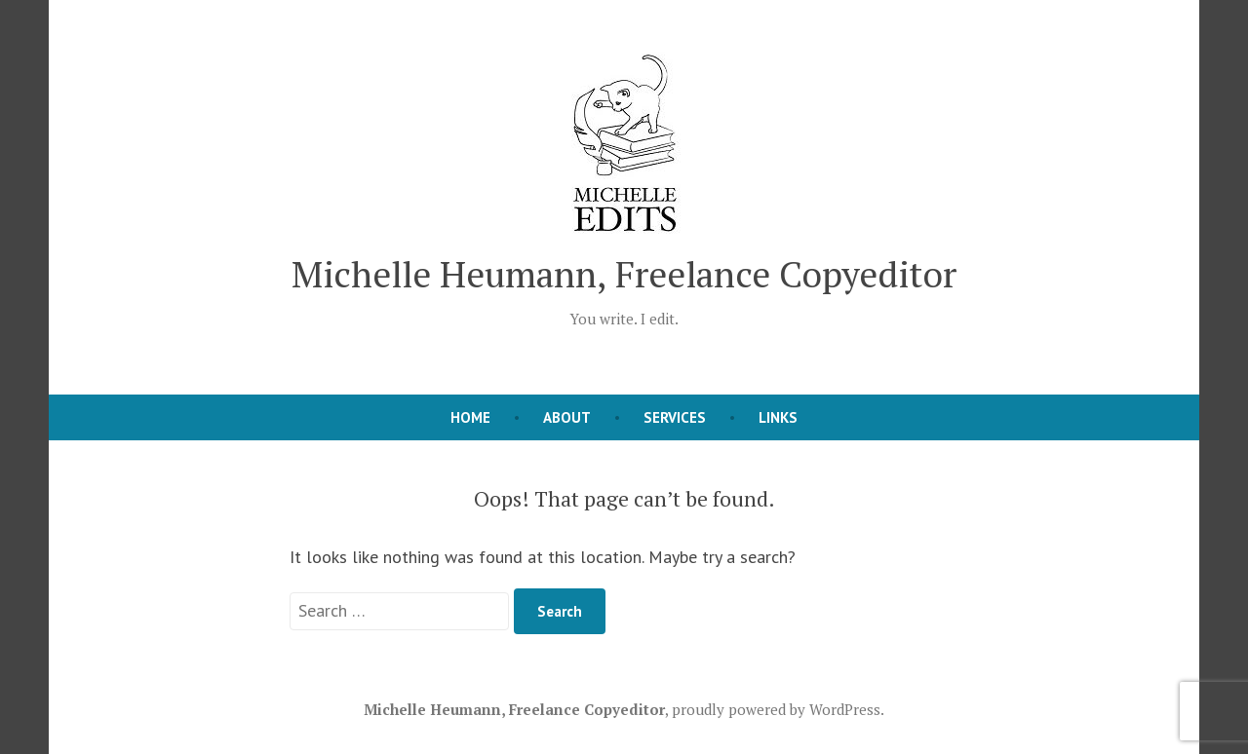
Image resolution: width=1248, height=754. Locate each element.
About (567, 417)
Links (778, 417)
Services (675, 417)
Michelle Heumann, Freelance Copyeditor (624, 273)
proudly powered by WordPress (776, 709)
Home (470, 417)
